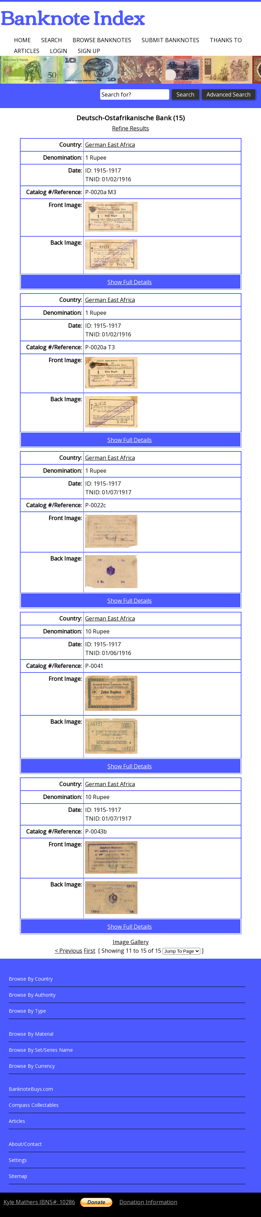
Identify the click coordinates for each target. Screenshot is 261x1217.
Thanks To (226, 40)
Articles (26, 51)
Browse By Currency (32, 1066)
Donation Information (148, 1202)
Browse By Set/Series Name (41, 1050)
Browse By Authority (32, 994)
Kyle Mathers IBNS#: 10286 (39, 1202)
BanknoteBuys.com (31, 1089)
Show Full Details (129, 282)
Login (58, 51)
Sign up (89, 51)
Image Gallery (131, 942)
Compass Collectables (34, 1105)
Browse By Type (27, 1010)
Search (51, 40)
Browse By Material (31, 1033)
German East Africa (110, 145)
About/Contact (25, 1144)
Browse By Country (31, 978)
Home (22, 40)
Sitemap (18, 1176)
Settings (18, 1160)
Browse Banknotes (102, 40)
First (89, 950)
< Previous (68, 950)
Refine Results (130, 128)
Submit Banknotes (170, 40)
